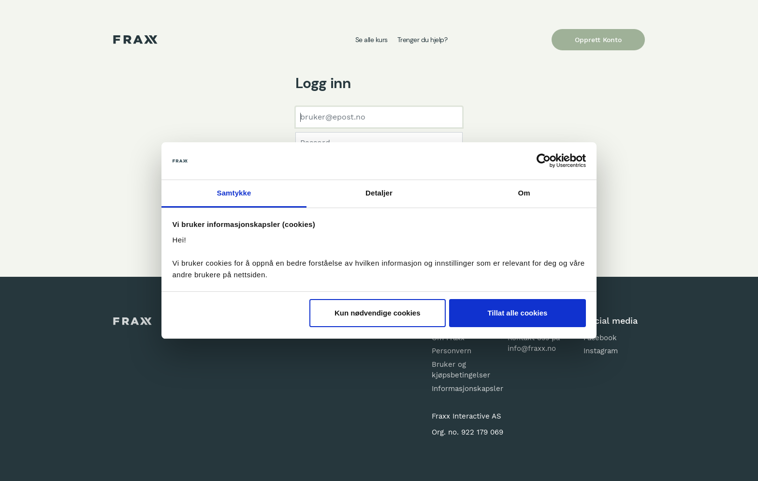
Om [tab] (524, 193)
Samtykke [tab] (234, 193)
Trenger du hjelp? (422, 39)
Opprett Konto (598, 40)
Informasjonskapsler (462, 388)
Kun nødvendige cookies (378, 313)
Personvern (451, 350)
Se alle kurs (371, 39)
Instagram (600, 350)
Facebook (600, 337)
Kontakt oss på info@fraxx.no (534, 343)
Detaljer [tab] (379, 193)
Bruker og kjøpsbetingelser (461, 370)
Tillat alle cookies (517, 313)
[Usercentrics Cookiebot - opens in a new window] (543, 161)
